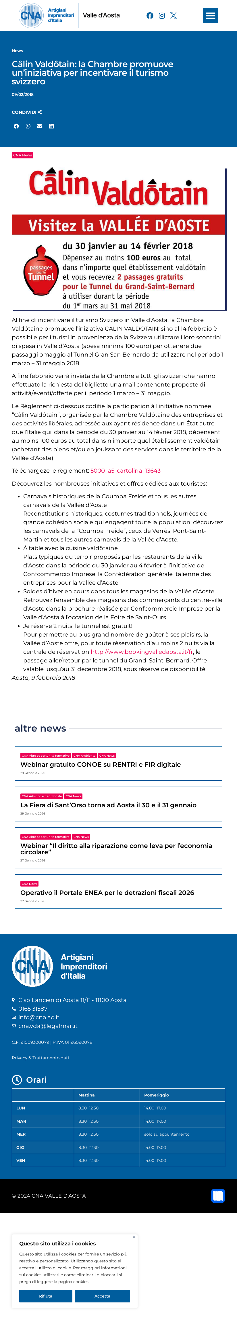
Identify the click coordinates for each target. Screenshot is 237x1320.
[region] (74, 1271)
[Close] (134, 1237)
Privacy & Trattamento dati (40, 1057)
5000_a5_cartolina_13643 (125, 470)
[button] (210, 15)
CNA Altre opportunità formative (46, 755)
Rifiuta (45, 1296)
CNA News (22, 155)
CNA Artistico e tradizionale (42, 796)
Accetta (102, 1296)
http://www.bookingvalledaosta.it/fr (142, 651)
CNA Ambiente (84, 755)
